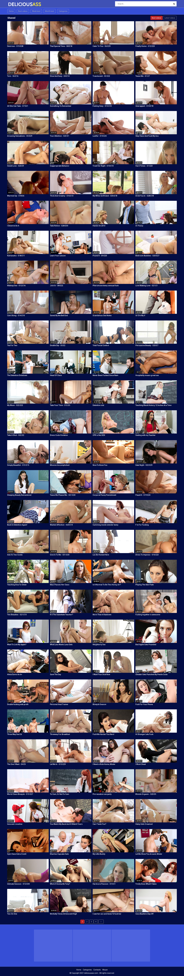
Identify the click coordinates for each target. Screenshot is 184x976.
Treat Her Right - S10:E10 (103, 166)
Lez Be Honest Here (101, 555)
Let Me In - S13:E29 (58, 764)
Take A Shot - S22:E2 (15, 435)
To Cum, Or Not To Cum (59, 794)
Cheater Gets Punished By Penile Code (151, 674)
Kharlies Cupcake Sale (59, 854)
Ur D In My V (140, 315)
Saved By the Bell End (59, 315)
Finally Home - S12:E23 (145, 46)
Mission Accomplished (59, 465)
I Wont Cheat (140, 764)
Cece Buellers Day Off (144, 914)
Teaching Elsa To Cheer (17, 585)
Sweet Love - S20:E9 (15, 166)
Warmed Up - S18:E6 (15, 196)
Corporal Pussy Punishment (104, 495)
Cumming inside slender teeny (105, 525)
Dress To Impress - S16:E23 (147, 555)
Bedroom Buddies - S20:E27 (147, 256)
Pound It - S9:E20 (100, 256)
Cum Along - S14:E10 (16, 315)
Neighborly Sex (99, 645)
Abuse (105, 970)
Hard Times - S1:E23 (144, 166)
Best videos (23, 11)
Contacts (97, 970)
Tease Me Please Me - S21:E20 (62, 495)
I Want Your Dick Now (101, 674)
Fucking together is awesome (147, 615)
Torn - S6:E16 (12, 76)
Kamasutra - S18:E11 (16, 256)
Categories (63, 11)
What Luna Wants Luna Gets (61, 645)
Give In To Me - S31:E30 (59, 555)
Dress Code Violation (59, 435)
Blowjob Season (99, 704)
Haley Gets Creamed (144, 824)
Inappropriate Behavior (59, 166)
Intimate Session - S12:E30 (18, 884)
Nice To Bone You (100, 465)
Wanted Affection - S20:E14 (61, 525)
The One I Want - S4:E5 (16, 764)
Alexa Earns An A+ (14, 674)
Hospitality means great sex (147, 375)
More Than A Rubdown (102, 615)
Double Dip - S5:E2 (57, 345)
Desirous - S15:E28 (15, 46)
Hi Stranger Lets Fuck (144, 734)
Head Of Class (56, 375)
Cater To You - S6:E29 (101, 46)
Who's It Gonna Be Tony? (60, 884)
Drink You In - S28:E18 (144, 196)
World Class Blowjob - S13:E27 (20, 794)
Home (11, 11)
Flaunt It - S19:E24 (142, 495)
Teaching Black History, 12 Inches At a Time (153, 405)
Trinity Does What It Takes (146, 884)
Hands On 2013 (99, 226)
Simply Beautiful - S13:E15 (18, 465)
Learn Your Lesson (58, 256)
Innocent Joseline (14, 824)
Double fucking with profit (17, 704)
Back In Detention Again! (17, 525)
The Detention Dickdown (17, 375)
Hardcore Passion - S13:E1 (104, 884)
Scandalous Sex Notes (102, 315)
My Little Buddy (99, 854)
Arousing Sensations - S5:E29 (19, 136)
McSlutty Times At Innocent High (63, 914)
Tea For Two (12, 345)
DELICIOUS (15, 4)
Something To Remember (60, 106)
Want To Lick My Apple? (16, 645)
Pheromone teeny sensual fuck (106, 286)
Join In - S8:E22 (56, 286)
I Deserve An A (13, 226)
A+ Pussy (139, 226)
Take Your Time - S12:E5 (60, 405)
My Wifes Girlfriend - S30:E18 (105, 196)
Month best (49, 11)
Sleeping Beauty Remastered (19, 495)
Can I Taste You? (99, 824)
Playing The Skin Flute (144, 585)
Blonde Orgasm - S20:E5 (145, 794)
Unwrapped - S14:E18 (144, 106)
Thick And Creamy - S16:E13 (61, 196)
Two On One (12, 914)
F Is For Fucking (142, 525)
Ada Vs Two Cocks (15, 555)
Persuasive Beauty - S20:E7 (146, 345)
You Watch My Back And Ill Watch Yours (66, 824)
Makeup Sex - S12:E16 (16, 286)
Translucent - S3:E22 (101, 76)
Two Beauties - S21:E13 (17, 615)
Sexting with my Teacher (145, 435)
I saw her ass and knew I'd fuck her (107, 914)
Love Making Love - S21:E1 (146, 286)
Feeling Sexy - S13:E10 (102, 106)
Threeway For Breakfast (60, 734)
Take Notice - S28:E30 (59, 226)
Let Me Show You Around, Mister (148, 854)
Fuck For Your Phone (144, 704)
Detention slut (98, 405)
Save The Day (55, 674)
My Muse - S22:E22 (15, 405)
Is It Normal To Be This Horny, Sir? (107, 585)
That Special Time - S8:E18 (61, 46)
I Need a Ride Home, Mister (104, 764)
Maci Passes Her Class (59, 585)
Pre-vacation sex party (102, 794)
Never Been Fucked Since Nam (105, 375)
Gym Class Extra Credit (16, 854)
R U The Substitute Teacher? (61, 615)
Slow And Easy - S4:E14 (59, 76)
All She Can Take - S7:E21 (17, 106)
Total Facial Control (101, 345)
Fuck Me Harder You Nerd (103, 734)
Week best (36, 11)
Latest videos (169, 18)
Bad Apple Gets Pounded (145, 645)
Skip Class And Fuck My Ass (147, 136)
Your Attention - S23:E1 (59, 136)
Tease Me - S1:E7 (142, 76)
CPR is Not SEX (99, 435)
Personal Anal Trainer (59, 704)
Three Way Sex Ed (14, 734)
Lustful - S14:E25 (100, 136)
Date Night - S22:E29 (143, 465)
